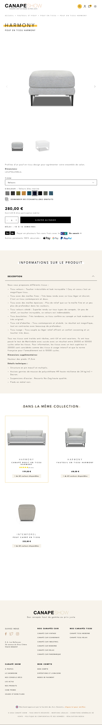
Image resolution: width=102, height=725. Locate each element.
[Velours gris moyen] (7, 193)
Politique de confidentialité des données (45, 717)
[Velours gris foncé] (12, 193)
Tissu (8, 178)
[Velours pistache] (18, 193)
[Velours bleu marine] (34, 193)
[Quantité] (11, 220)
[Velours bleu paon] (29, 193)
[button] (79, 6)
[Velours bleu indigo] (51, 193)
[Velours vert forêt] (45, 193)
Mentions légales (60, 713)
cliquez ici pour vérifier (75, 707)
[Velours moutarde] (23, 193)
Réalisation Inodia (75, 717)
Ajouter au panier (45, 220)
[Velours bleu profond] (40, 193)
